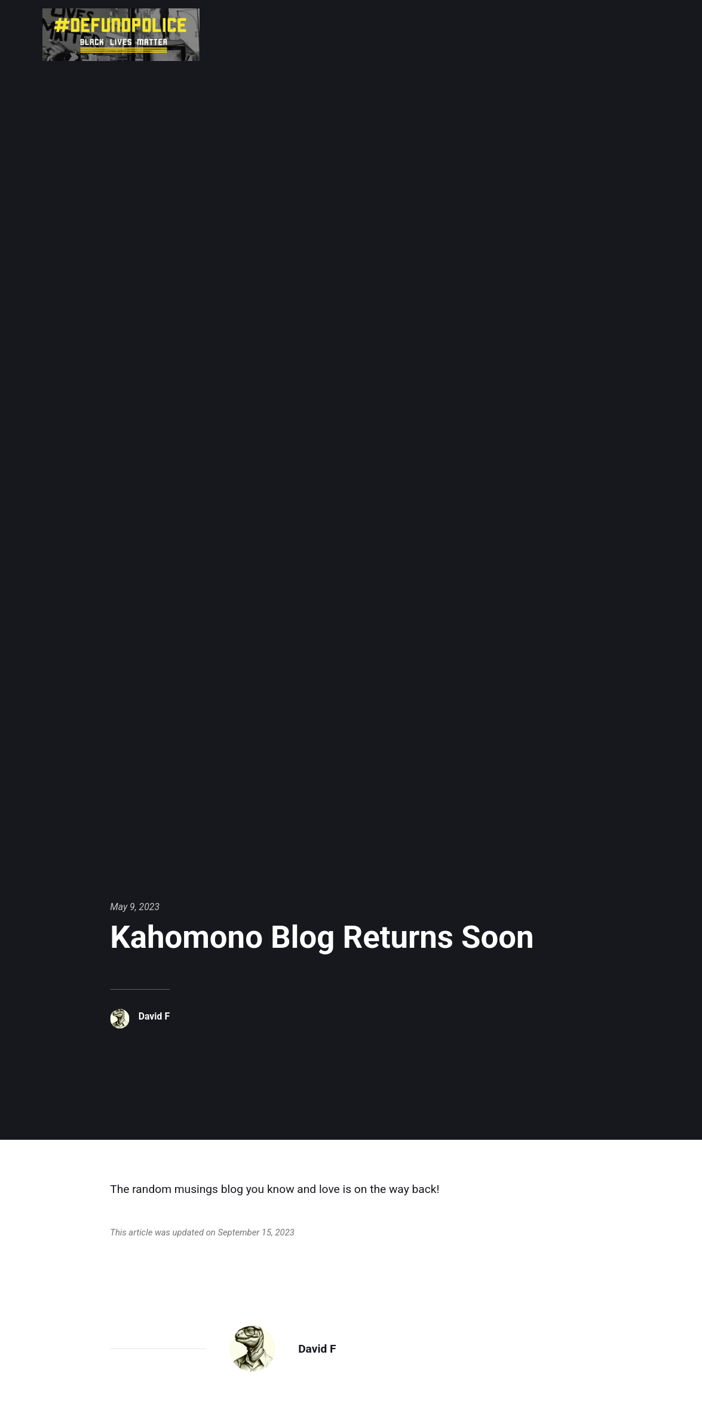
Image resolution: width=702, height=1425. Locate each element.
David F (154, 1016)
